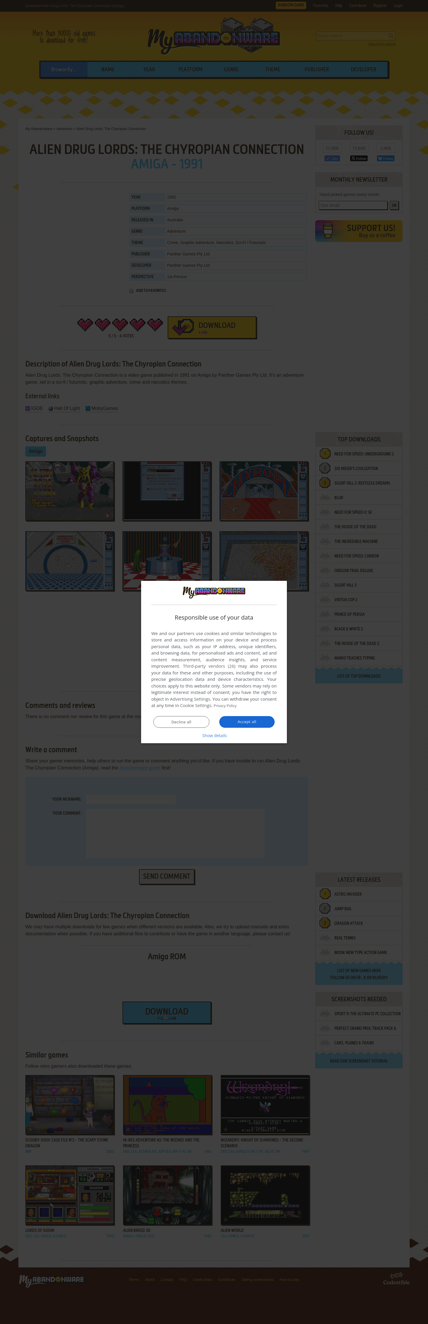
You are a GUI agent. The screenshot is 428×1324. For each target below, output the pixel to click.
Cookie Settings (195, 706)
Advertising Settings (190, 699)
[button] (214, 735)
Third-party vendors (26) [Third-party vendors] (209, 666)
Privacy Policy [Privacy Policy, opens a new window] (227, 706)
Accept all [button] (247, 722)
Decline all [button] (181, 722)
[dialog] (214, 662)
